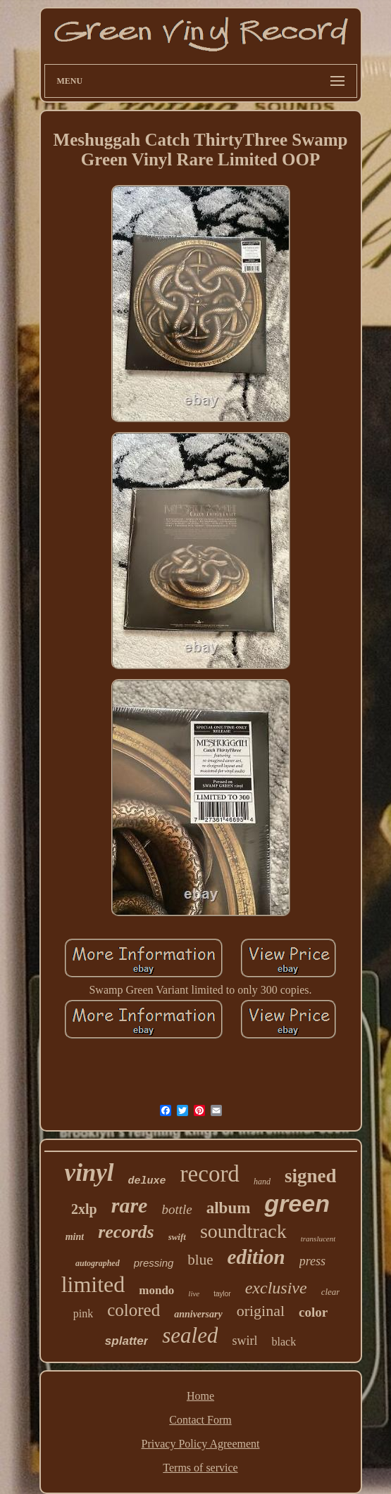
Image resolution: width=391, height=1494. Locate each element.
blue (200, 1259)
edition (256, 1257)
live (193, 1293)
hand (262, 1181)
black (283, 1342)
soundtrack (243, 1231)
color (313, 1312)
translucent (318, 1238)
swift (177, 1237)
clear (330, 1291)
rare (129, 1205)
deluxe (147, 1181)
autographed (97, 1263)
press (312, 1261)
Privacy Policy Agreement (201, 1444)
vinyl (89, 1172)
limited (93, 1284)
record (210, 1173)
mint (75, 1237)
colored (133, 1309)
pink (83, 1313)
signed (311, 1175)
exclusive (276, 1288)
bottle (176, 1209)
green (297, 1203)
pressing (154, 1263)
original (261, 1310)
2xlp (84, 1209)
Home (200, 1396)
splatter (126, 1341)
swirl (244, 1341)
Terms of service (200, 1468)
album (228, 1208)
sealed (190, 1335)
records (126, 1232)
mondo (156, 1290)
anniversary (198, 1314)
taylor (221, 1294)
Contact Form (200, 1420)
